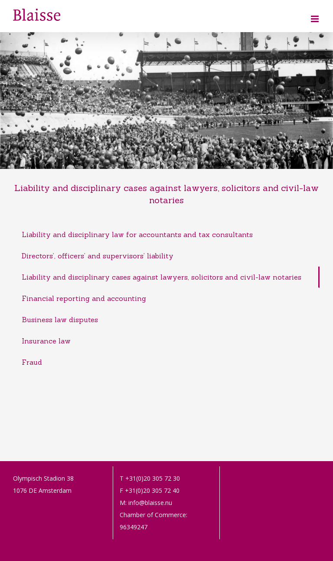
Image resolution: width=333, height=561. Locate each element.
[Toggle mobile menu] (315, 18)
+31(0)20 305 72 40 (152, 490)
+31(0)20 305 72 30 (152, 478)
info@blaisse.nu (150, 502)
